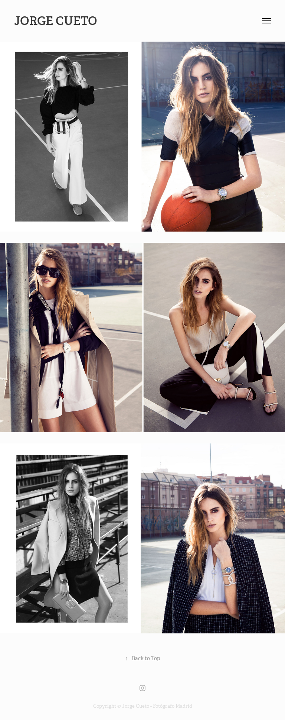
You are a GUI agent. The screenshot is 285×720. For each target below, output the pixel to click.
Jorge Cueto (57, 20)
